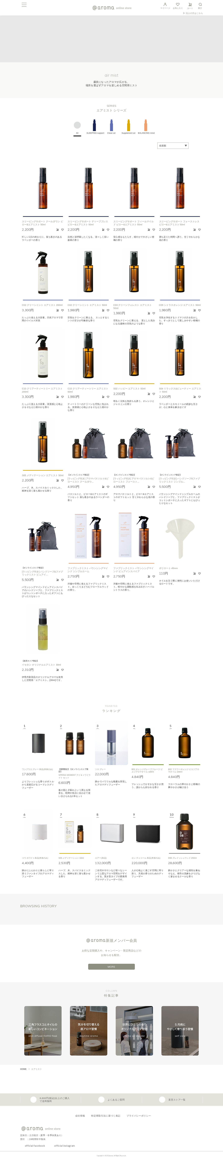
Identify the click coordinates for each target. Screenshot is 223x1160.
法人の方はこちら (194, 13)
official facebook (35, 1145)
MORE (111, 966)
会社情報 (80, 1115)
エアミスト (36, 1069)
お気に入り (178, 5)
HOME (23, 1069)
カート (190, 5)
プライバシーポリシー (139, 1115)
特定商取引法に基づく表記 (105, 1115)
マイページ (165, 5)
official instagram (64, 1145)
